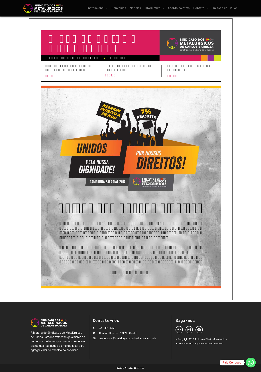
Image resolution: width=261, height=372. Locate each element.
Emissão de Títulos (225, 8)
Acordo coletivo (179, 8)
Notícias (135, 8)
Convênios (118, 8)
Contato (200, 8)
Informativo (154, 8)
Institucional (97, 8)
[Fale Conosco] (251, 362)
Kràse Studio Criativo (130, 368)
